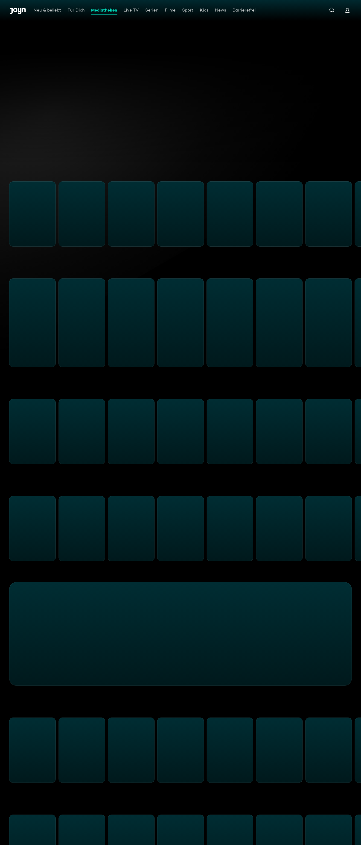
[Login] (347, 10)
